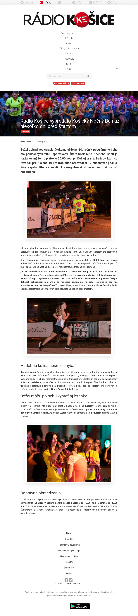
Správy (69, 43)
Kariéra (69, 573)
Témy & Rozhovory (69, 48)
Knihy (69, 63)
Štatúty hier (69, 567)
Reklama (69, 53)
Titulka (69, 533)
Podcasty (69, 58)
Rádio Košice (26, 142)
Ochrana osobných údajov (69, 550)
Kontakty (69, 562)
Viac (92, 68)
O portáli (69, 539)
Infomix (69, 38)
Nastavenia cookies (69, 556)
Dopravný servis (69, 33)
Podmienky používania (69, 545)
